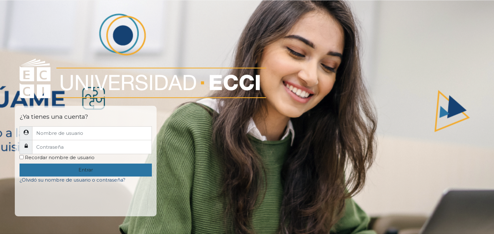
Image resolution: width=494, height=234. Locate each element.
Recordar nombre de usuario (60, 157)
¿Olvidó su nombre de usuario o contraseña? (72, 180)
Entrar (85, 170)
